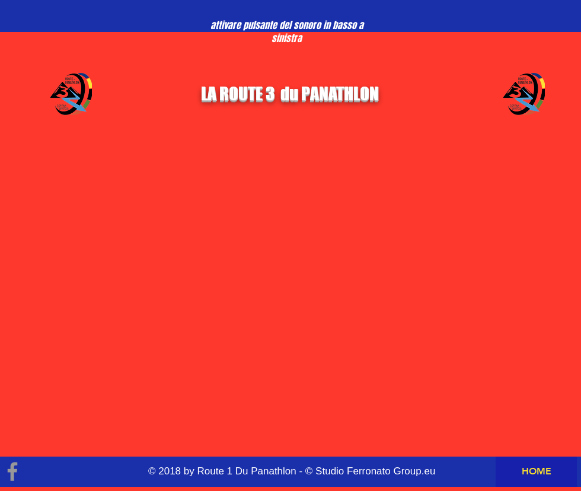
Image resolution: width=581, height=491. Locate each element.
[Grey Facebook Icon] (12, 471)
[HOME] (536, 472)
